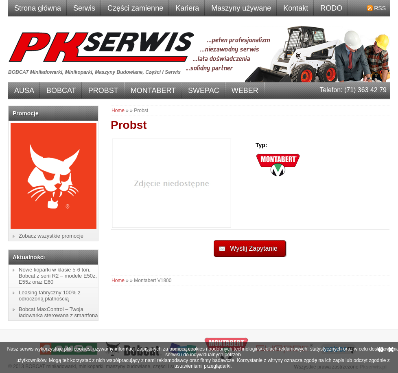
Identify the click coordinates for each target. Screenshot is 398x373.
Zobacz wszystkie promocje (51, 236)
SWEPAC (203, 90)
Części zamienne (135, 8)
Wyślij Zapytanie (253, 248)
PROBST (103, 90)
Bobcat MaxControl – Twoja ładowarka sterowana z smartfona (58, 312)
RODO (331, 8)
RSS (380, 8)
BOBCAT (61, 90)
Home (118, 110)
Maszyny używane (241, 8)
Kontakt (295, 8)
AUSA (24, 90)
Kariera (187, 8)
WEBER (245, 90)
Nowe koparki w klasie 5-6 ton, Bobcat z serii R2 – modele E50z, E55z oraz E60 (58, 276)
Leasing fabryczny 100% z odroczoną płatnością (50, 295)
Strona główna (37, 8)
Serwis (84, 8)
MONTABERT (153, 90)
